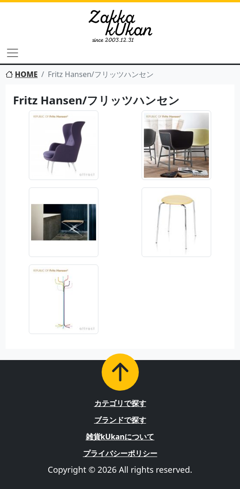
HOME (22, 74)
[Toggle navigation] (12, 53)
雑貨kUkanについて (120, 436)
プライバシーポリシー (120, 453)
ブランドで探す (120, 420)
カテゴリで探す (120, 403)
